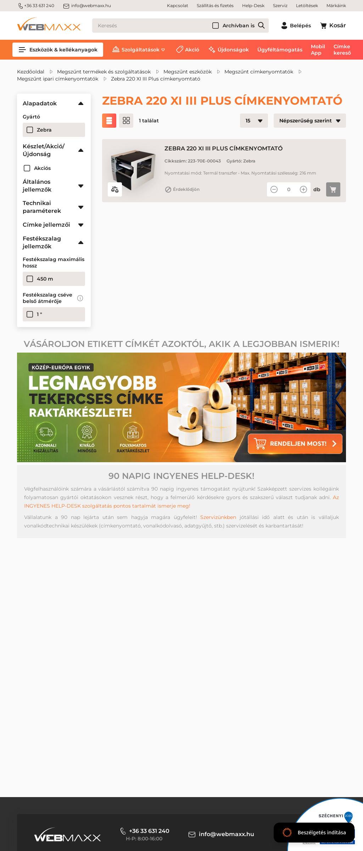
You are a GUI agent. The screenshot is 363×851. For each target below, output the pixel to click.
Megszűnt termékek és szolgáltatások (104, 71)
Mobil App (318, 49)
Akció (192, 49)
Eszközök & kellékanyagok (57, 49)
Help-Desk (253, 5)
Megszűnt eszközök (187, 71)
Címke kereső (342, 49)
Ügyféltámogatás (279, 49)
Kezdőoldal (30, 71)
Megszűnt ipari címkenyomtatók (57, 79)
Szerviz (280, 5)
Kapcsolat (177, 5)
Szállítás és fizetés (215, 5)
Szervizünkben (218, 517)
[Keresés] (180, 25)
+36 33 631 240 (35, 5)
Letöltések (307, 5)
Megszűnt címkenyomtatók (258, 71)
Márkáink (336, 5)
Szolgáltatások (141, 49)
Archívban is (239, 25)
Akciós (42, 168)
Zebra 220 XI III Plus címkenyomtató (155, 79)
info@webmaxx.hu (87, 5)
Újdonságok (233, 49)
